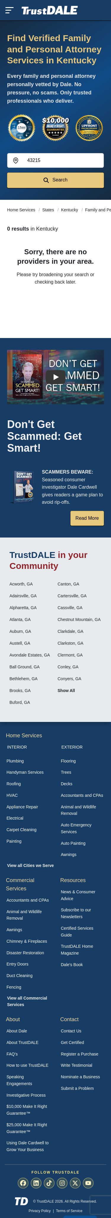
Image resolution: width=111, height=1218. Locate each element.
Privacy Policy (40, 1211)
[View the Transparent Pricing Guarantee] (89, 128)
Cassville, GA (70, 607)
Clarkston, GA (70, 643)
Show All (66, 690)
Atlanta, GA (20, 619)
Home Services (21, 209)
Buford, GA (19, 702)
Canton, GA (68, 584)
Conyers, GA (69, 678)
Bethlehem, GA (23, 678)
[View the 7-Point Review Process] (21, 127)
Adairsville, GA (23, 595)
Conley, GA (68, 666)
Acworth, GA (21, 584)
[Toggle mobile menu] (9, 10)
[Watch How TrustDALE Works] (56, 377)
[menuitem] (28, 761)
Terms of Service (69, 1211)
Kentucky (70, 209)
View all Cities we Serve (30, 865)
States (48, 209)
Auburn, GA (20, 631)
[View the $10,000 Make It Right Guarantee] (55, 127)
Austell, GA (19, 643)
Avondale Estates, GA (29, 655)
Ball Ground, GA (24, 666)
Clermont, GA (70, 655)
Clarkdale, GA (70, 631)
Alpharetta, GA (23, 607)
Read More (87, 518)
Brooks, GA (20, 690)
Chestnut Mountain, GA (79, 619)
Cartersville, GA (72, 595)
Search (55, 180)
